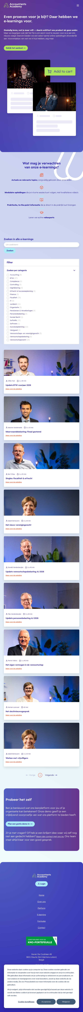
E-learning (41, 914)
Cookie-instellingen (26, 1002)
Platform (41, 908)
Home (41, 895)
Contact (41, 927)
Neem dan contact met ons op (50, 836)
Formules (41, 921)
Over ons (41, 901)
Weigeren (66, 1002)
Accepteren (46, 1002)
